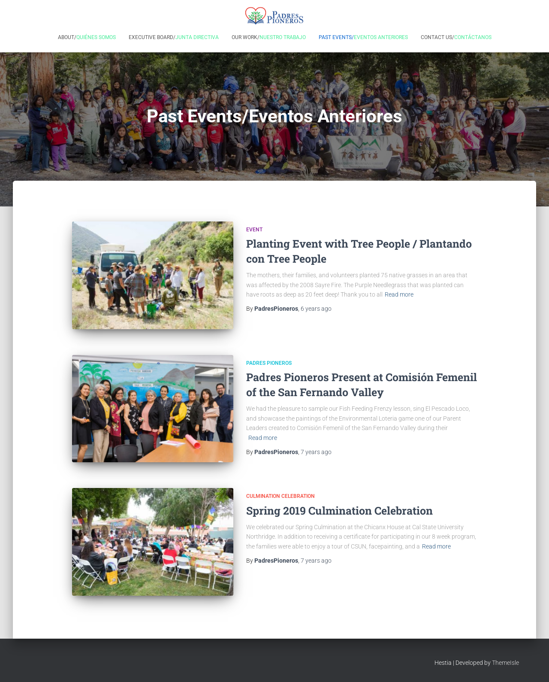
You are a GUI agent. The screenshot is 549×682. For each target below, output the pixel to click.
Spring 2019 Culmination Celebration (339, 510)
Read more (399, 294)
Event (254, 230)
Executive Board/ (174, 37)
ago (316, 308)
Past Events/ (363, 37)
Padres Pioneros (269, 363)
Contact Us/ (456, 37)
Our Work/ (269, 37)
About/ (87, 37)
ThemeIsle (505, 662)
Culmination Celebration (280, 496)
